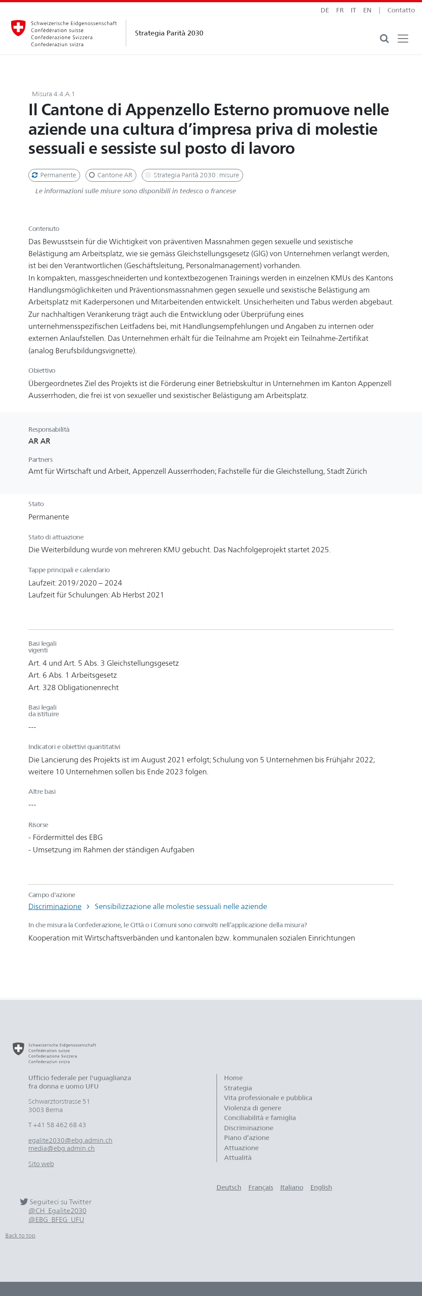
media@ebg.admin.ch (61, 1148)
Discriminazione (54, 906)
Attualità (238, 1158)
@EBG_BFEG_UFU (56, 1219)
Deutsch (229, 1187)
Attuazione (241, 1148)
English (321, 1187)
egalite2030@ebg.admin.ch (70, 1140)
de (325, 10)
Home (233, 1078)
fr (340, 10)
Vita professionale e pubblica (268, 1098)
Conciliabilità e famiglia (260, 1118)
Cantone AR (110, 175)
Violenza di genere (252, 1108)
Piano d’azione (246, 1138)
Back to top (20, 1235)
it (353, 10)
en (367, 10)
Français (260, 1187)
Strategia (238, 1088)
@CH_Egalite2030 (57, 1210)
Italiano (291, 1187)
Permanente (53, 175)
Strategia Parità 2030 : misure (191, 175)
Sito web (41, 1164)
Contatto (401, 10)
